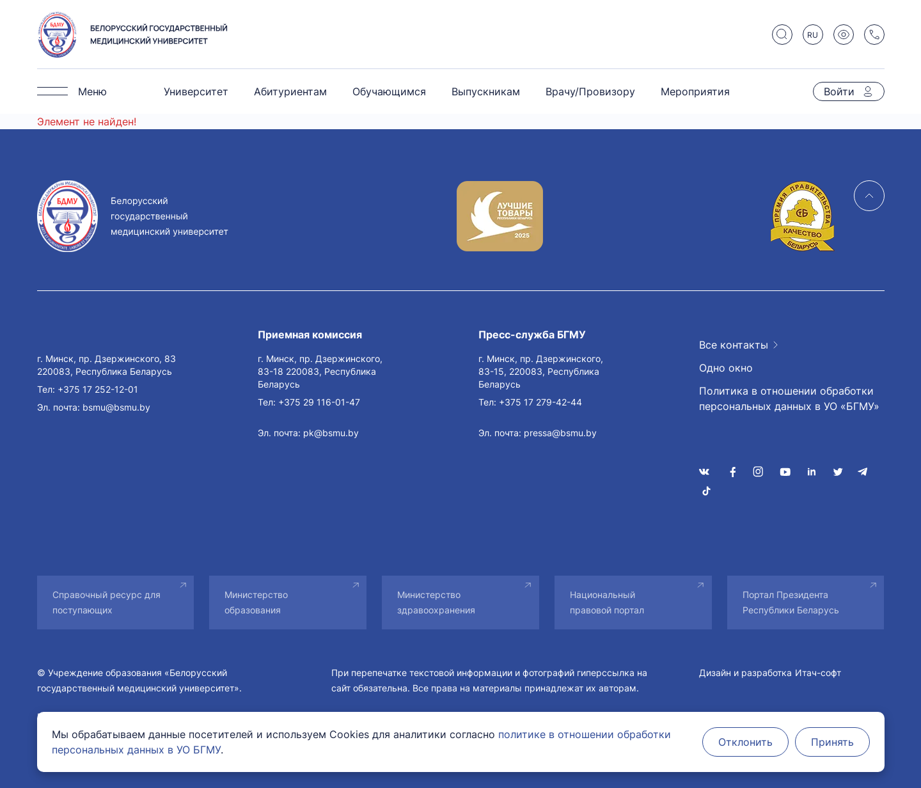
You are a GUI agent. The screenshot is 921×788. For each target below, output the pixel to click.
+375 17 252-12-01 (98, 389)
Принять (832, 742)
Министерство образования (256, 602)
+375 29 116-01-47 (319, 402)
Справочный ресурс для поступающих (106, 602)
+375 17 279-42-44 (540, 402)
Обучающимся (389, 91)
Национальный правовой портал (607, 602)
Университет (196, 91)
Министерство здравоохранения (436, 602)
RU (812, 35)
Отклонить (745, 742)
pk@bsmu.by (331, 432)
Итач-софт (818, 672)
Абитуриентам (290, 91)
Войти (839, 91)
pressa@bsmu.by (560, 432)
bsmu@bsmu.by (116, 407)
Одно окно (726, 367)
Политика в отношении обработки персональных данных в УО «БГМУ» (789, 398)
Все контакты (733, 344)
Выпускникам (486, 91)
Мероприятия (695, 91)
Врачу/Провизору (590, 91)
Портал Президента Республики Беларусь (791, 602)
